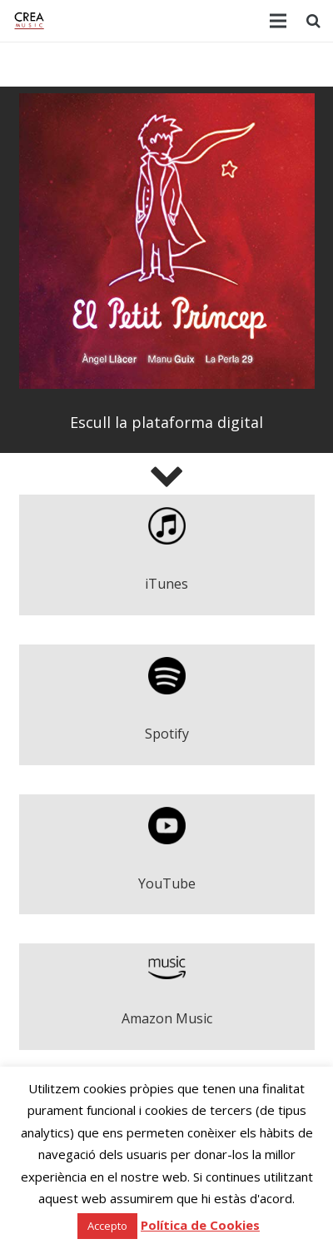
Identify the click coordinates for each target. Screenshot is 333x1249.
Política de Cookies (200, 1225)
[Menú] (278, 21)
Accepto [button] (107, 1225)
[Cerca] (313, 21)
